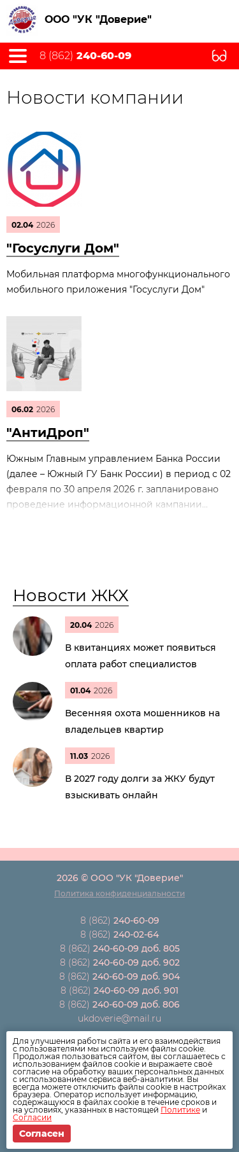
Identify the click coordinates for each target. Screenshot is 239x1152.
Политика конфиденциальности (119, 893)
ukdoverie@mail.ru (119, 1018)
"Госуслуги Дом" (62, 248)
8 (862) (85, 56)
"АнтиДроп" (47, 432)
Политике (180, 1109)
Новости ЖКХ (71, 595)
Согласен (41, 1133)
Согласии (32, 1117)
